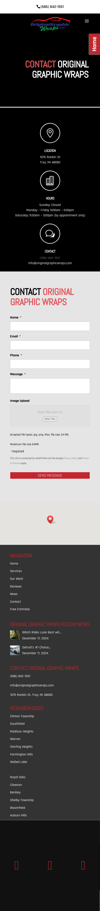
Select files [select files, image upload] (50, 419)
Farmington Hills (21, 754)
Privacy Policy (71, 458)
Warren (15, 739)
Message (18, 374)
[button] (51, 519)
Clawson (16, 785)
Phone (16, 355)
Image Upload (19, 401)
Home (14, 563)
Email (15, 336)
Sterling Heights (21, 746)
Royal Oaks (18, 777)
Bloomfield (17, 808)
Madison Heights (21, 731)
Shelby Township (22, 800)
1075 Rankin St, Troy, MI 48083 (31, 695)
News (14, 594)
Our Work (16, 578)
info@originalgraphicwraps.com (50, 263)
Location (50, 150)
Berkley (15, 792)
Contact (15, 601)
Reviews (16, 586)
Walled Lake (18, 762)
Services (16, 571)
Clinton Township (22, 716)
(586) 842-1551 (50, 258)
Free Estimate (20, 609)
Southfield (17, 723)
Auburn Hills (18, 815)
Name (15, 317)
